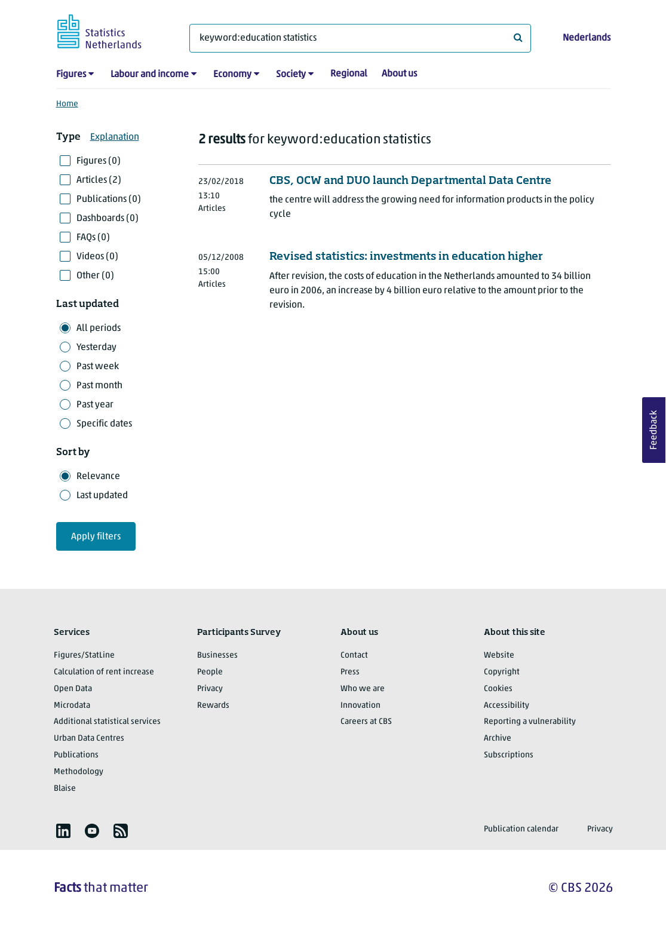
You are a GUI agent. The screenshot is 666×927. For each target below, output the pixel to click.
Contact (354, 655)
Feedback (654, 430)
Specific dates (104, 424)
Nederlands (586, 38)
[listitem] (63, 830)
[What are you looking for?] (360, 38)
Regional (348, 74)
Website (499, 655)
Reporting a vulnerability (530, 722)
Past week (97, 367)
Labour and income (150, 74)
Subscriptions (508, 755)
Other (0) (95, 276)
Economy (232, 74)
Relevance (98, 476)
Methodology (78, 772)
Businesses (217, 655)
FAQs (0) (93, 238)
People (210, 672)
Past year (94, 405)
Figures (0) (98, 161)
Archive (497, 738)
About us (399, 74)
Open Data (73, 689)
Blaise (65, 789)
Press (350, 672)
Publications (76, 755)
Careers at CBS (366, 722)
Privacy (210, 689)
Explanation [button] (114, 137)
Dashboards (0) (107, 218)
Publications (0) (108, 199)
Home (67, 104)
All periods (98, 328)
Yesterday (96, 347)
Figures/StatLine (84, 655)
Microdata (72, 706)
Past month (99, 386)
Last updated (102, 496)
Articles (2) (98, 180)
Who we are (362, 689)
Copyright (502, 672)
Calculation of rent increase (104, 672)
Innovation (360, 706)
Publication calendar (521, 829)
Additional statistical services (107, 722)
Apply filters (96, 537)
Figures (71, 74)
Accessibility (506, 706)
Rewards (213, 706)
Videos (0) (97, 257)
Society (291, 74)
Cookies (498, 689)
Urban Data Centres (89, 738)
